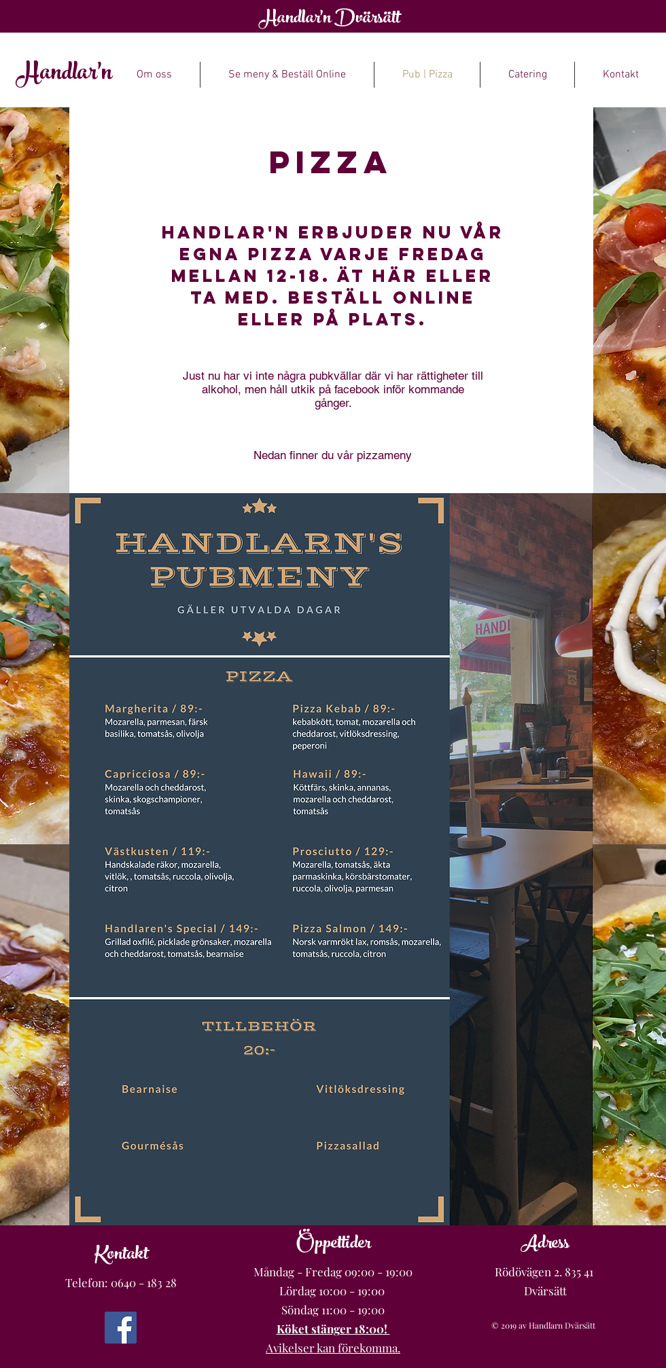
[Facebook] (121, 1328)
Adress (545, 1244)
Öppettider (333, 1244)
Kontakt (121, 1255)
